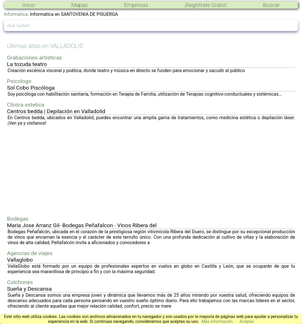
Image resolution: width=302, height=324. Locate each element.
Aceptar (247, 321)
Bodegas (17, 218)
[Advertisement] (151, 170)
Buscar (271, 5)
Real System (18, 25)
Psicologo (19, 81)
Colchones (20, 282)
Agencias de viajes (30, 253)
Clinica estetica (25, 104)
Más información (217, 321)
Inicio (28, 5)
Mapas (79, 5)
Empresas (136, 5)
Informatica (16, 14)
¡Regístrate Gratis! (205, 5)
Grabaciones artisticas (34, 57)
